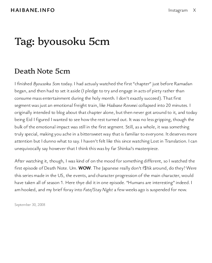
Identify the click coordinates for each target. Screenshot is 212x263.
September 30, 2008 (29, 204)
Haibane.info (33, 10)
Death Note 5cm (42, 70)
